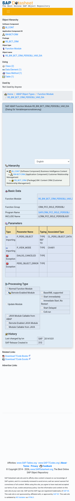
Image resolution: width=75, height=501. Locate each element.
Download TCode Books (17, 356)
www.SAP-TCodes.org (48, 463)
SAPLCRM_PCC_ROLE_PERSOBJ (53, 212)
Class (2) (9, 66)
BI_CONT (9, 27)
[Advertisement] (37, 137)
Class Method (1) (13, 73)
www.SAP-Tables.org (27, 463)
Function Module (13, 48)
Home (8, 94)
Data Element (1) (13, 69)
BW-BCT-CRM (11, 34)
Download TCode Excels (17, 359)
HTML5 (31, 497)
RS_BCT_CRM (12, 41)
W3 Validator (21, 497)
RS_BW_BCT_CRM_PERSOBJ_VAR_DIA (23, 55)
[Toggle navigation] (8, 11)
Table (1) (9, 76)
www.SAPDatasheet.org (41, 469)
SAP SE (66, 491)
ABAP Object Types (25, 94)
